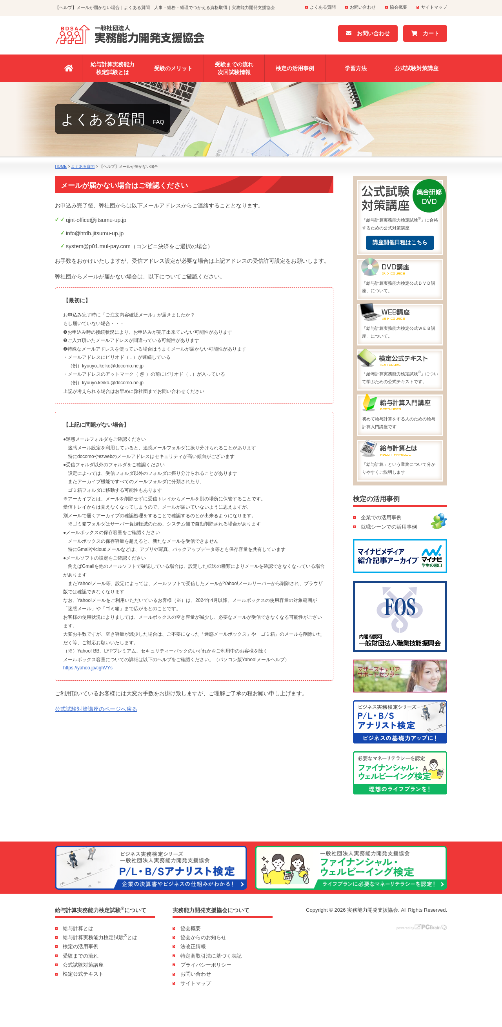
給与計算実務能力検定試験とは (113, 68)
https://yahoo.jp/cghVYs (88, 668)
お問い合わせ (363, 7)
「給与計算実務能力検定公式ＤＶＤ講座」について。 (400, 276)
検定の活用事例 (295, 68)
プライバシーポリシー (205, 965)
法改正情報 (193, 946)
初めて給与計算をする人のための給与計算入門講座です (400, 412)
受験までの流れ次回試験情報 (234, 68)
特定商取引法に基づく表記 (211, 956)
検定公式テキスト (83, 974)
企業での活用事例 (381, 517)
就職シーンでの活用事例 (389, 527)
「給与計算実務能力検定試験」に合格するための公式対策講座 (400, 205)
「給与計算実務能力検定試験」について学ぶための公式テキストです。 (400, 367)
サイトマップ (434, 7)
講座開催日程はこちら (400, 242)
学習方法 (356, 68)
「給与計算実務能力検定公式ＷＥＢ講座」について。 (400, 321)
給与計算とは (78, 928)
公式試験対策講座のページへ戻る (96, 709)
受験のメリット (173, 68)
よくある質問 (323, 7)
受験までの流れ (80, 956)
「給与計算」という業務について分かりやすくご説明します (400, 457)
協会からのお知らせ (203, 937)
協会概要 (398, 7)
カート (425, 33)
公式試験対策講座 (416, 68)
